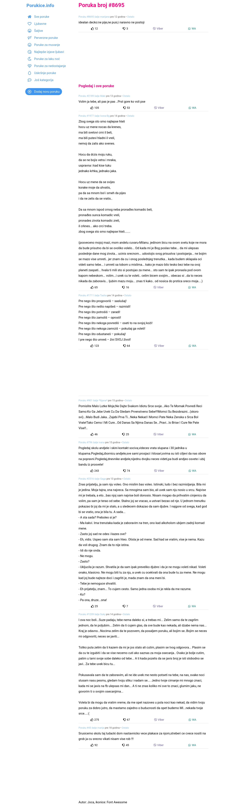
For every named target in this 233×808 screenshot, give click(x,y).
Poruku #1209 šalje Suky (92, 614)
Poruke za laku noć (44, 59)
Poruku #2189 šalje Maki (92, 96)
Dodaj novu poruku (44, 91)
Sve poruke (38, 17)
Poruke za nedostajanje (47, 66)
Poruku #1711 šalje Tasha (93, 295)
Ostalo (130, 16)
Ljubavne (37, 24)
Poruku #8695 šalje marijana (94, 16)
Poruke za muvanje (44, 45)
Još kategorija (40, 80)
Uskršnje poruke (42, 73)
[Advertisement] (143, 55)
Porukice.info (40, 5)
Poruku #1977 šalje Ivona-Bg (94, 115)
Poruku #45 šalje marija (91, 727)
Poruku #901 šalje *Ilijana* (93, 400)
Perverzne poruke (43, 38)
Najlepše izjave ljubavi (46, 52)
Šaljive (35, 31)
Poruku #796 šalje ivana (92, 442)
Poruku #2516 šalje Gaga (92, 478)
